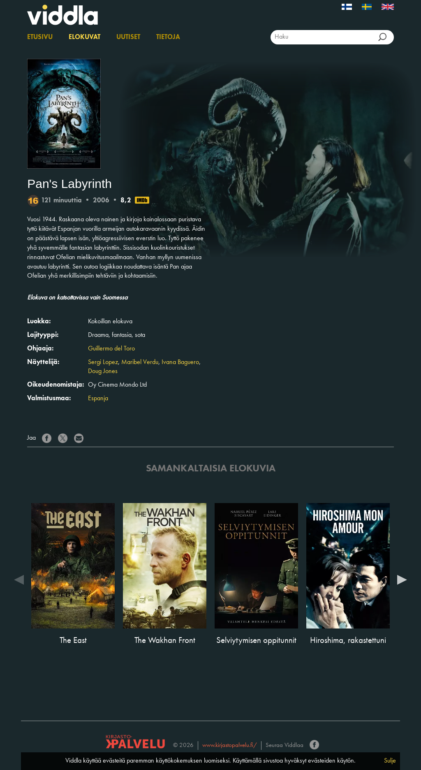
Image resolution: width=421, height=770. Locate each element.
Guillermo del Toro (111, 349)
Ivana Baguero (180, 362)
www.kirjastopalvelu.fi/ (229, 745)
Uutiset (128, 37)
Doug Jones (103, 371)
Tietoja (168, 37)
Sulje (390, 761)
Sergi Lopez (103, 362)
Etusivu (40, 37)
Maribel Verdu (139, 362)
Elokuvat (84, 37)
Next (402, 579)
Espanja (98, 398)
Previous (19, 579)
